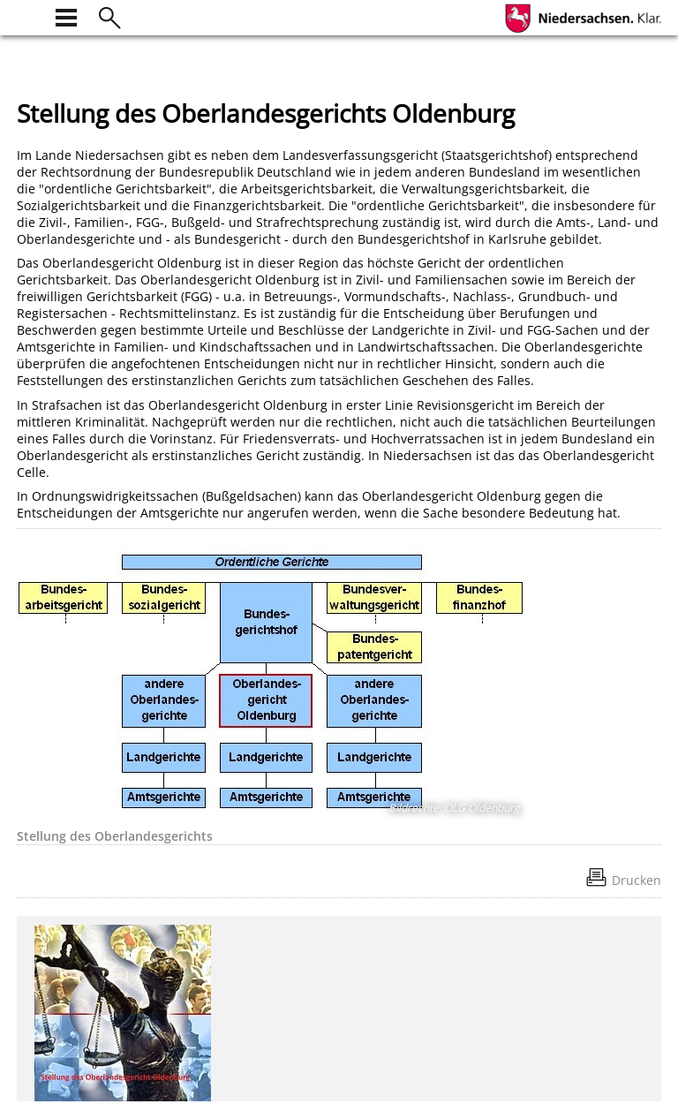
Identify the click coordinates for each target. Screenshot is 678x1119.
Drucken (636, 880)
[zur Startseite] (27, 15)
